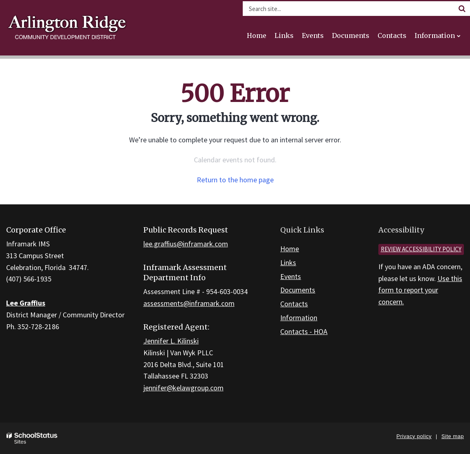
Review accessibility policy (421, 249)
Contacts (294, 303)
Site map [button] (452, 436)
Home (289, 248)
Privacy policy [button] (413, 436)
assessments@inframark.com (189, 303)
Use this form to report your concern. (420, 290)
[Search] (462, 8)
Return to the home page (235, 179)
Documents (297, 290)
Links (288, 262)
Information (298, 317)
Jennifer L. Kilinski (171, 340)
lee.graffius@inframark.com (185, 243)
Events (290, 276)
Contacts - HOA (303, 331)
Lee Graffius (25, 303)
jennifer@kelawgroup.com (183, 387)
